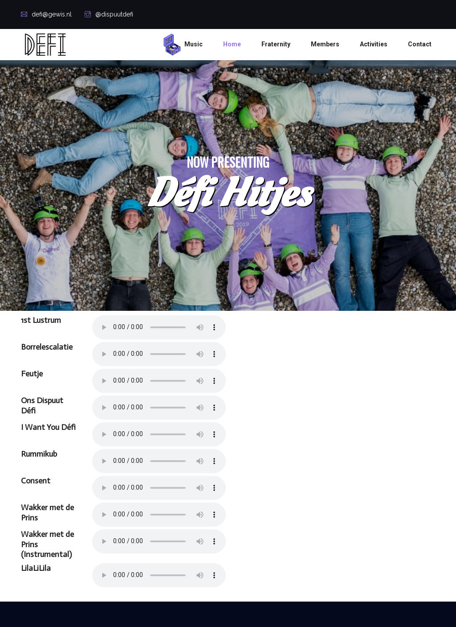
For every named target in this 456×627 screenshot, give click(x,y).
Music (193, 44)
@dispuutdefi (109, 14)
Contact (420, 44)
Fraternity (275, 44)
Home (232, 44)
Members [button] (325, 44)
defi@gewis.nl (46, 14)
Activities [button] (373, 44)
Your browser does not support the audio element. (159, 327)
